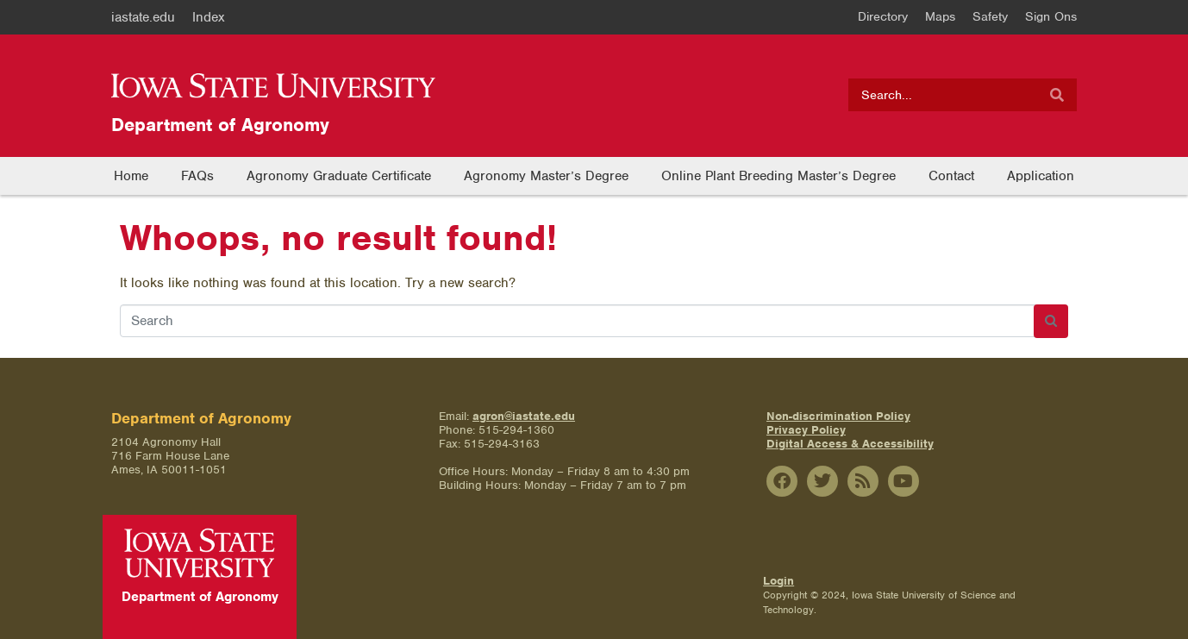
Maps (940, 16)
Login (778, 580)
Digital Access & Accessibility (850, 443)
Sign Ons (1051, 16)
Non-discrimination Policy (838, 416)
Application (1040, 176)
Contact (951, 176)
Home (131, 176)
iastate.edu (143, 17)
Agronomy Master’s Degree (546, 176)
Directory (883, 16)
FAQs (197, 176)
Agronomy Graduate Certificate (339, 176)
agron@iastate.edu (523, 416)
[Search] (1057, 94)
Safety (990, 16)
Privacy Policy (806, 430)
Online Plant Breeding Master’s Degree (778, 176)
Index (208, 17)
